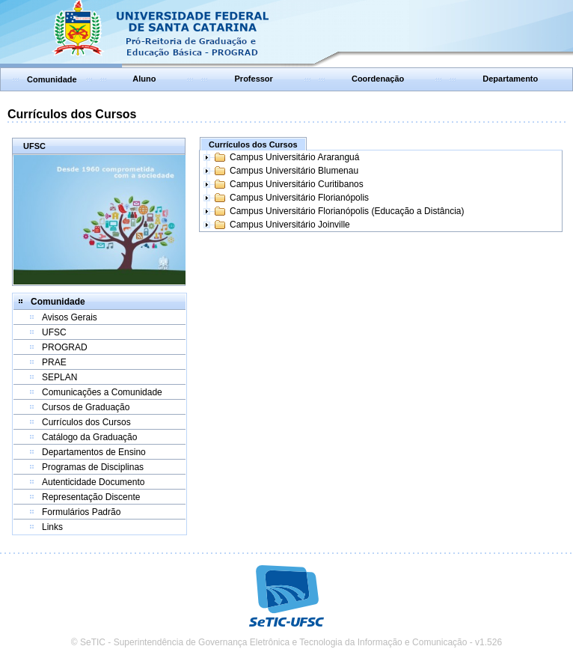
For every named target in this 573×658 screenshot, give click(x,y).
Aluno (144, 78)
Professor (254, 78)
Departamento (510, 78)
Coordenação (378, 78)
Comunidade (52, 79)
